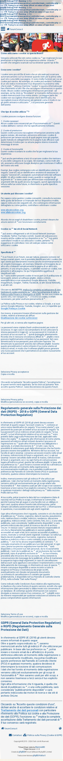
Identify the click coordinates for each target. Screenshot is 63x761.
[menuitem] (42, 735)
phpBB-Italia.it (39, 755)
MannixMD (40, 747)
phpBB (22, 752)
